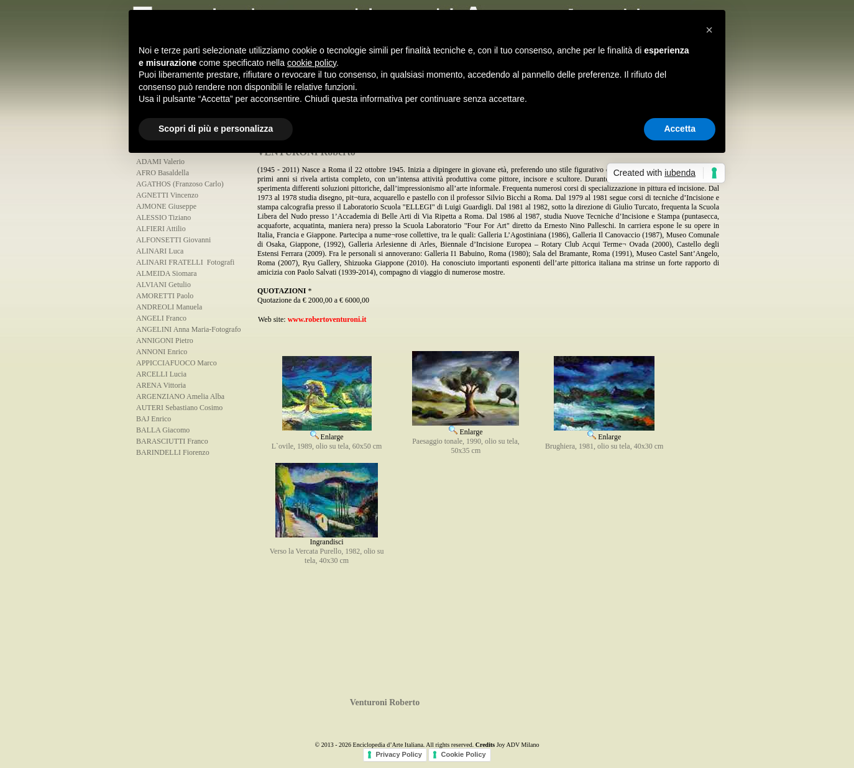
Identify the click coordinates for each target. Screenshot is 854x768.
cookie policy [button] (311, 63)
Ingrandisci (326, 538)
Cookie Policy (463, 754)
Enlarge (327, 432)
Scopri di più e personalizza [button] (215, 129)
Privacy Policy (398, 754)
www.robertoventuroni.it (327, 319)
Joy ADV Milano (518, 744)
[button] (709, 30)
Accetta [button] (680, 129)
